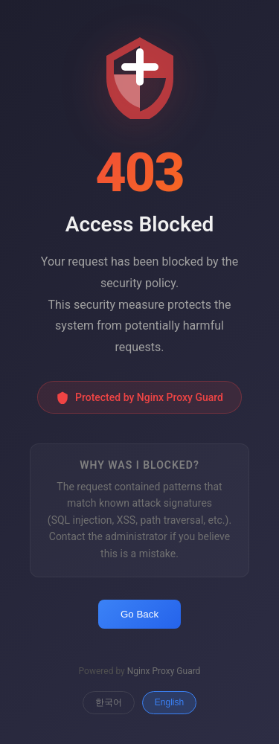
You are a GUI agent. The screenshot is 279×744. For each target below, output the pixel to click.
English (169, 702)
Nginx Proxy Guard (164, 671)
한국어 (108, 702)
